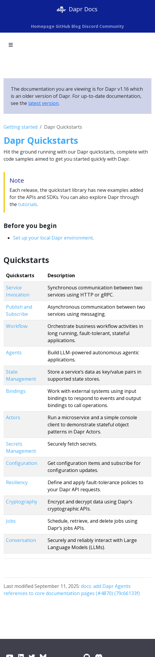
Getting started (20, 127)
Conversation (21, 540)
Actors (13, 417)
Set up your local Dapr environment (53, 238)
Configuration (21, 463)
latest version (43, 103)
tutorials (27, 204)
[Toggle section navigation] (10, 44)
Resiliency (17, 482)
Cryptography (21, 501)
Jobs (11, 521)
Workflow (16, 326)
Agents (14, 352)
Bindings (16, 391)
